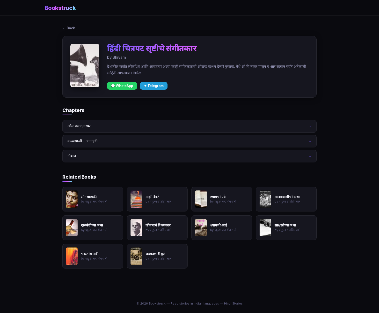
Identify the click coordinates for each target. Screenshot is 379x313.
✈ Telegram (154, 86)
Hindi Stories (233, 303)
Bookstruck (60, 7)
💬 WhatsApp (122, 86)
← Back (68, 28)
